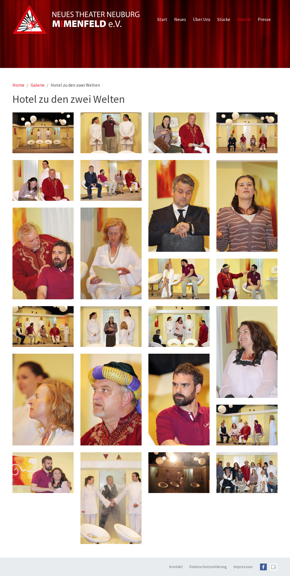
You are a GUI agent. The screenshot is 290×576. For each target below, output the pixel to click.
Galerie (37, 85)
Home (18, 85)
